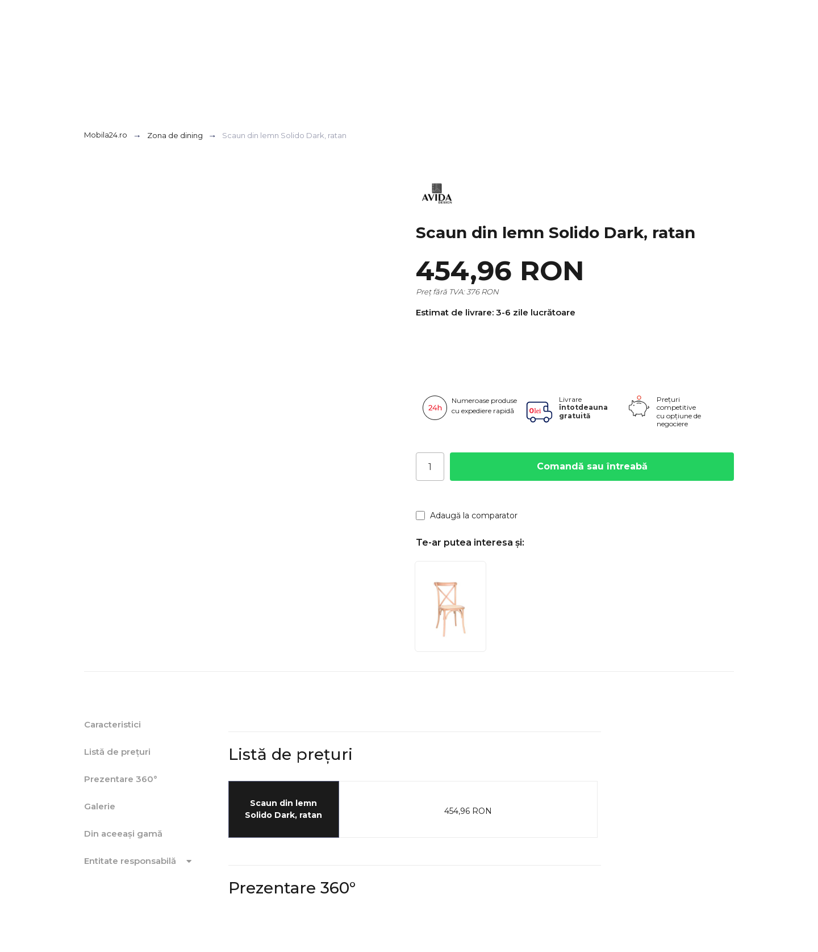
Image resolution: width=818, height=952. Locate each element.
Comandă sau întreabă (592, 466)
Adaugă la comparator (466, 515)
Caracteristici (112, 724)
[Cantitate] (430, 466)
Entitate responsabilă (139, 861)
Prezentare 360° (120, 779)
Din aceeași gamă (123, 833)
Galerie (99, 806)
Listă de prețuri (117, 751)
